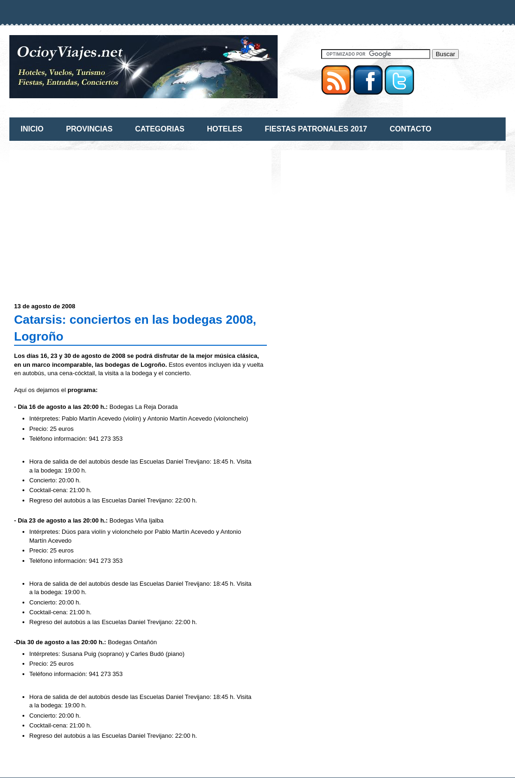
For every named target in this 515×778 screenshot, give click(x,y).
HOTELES (225, 129)
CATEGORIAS (159, 129)
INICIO (32, 129)
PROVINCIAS (89, 129)
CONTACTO (410, 129)
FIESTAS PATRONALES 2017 (316, 129)
